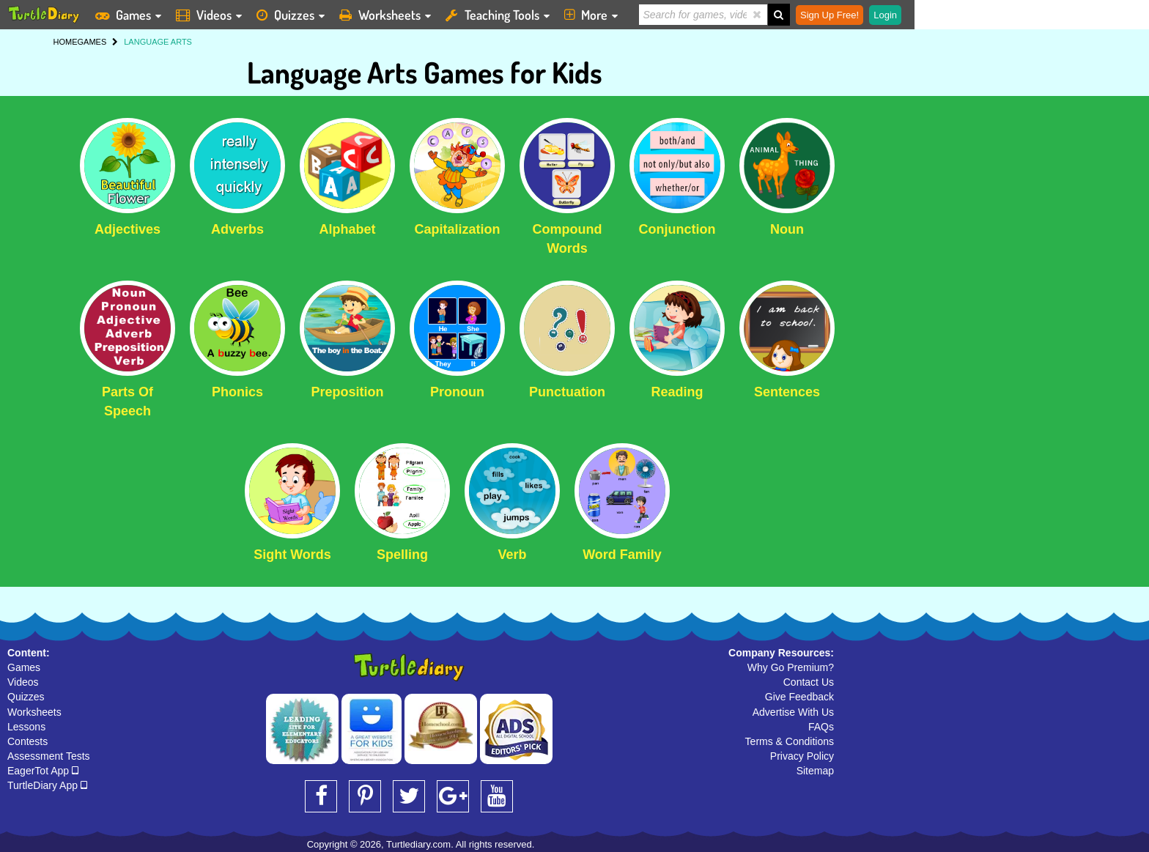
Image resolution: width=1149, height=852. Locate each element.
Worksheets (34, 712)
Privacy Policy (802, 756)
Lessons (26, 727)
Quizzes (26, 697)
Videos (23, 682)
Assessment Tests (48, 756)
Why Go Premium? (790, 667)
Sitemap (815, 771)
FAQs (821, 727)
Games (23, 667)
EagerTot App (42, 771)
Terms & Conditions (789, 741)
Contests (27, 741)
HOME (65, 41)
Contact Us (808, 682)
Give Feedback (799, 697)
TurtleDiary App (47, 785)
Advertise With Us (793, 712)
